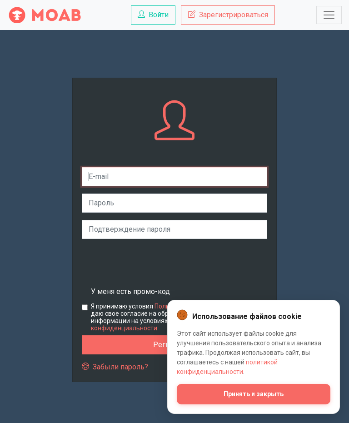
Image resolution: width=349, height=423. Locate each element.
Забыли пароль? (115, 367)
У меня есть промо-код (130, 291)
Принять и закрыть (254, 394)
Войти (153, 14)
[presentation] (151, 264)
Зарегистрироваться (228, 14)
